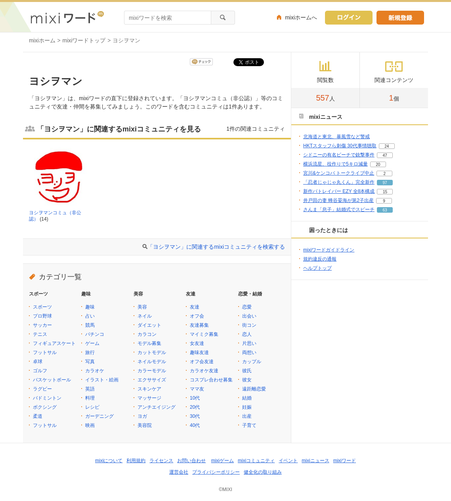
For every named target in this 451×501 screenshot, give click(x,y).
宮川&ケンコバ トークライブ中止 (338, 173)
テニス (40, 334)
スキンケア (149, 389)
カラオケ (94, 370)
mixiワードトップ (84, 40)
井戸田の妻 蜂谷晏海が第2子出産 (338, 200)
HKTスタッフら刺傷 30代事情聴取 (339, 146)
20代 (195, 407)
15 (385, 192)
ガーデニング (99, 416)
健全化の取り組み (263, 472)
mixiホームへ (301, 17)
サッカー (42, 325)
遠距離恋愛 (254, 389)
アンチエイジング (157, 407)
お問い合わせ (191, 460)
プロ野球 (42, 316)
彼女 (247, 380)
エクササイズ (152, 380)
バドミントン (47, 398)
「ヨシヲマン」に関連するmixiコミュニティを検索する (216, 247)
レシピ (92, 407)
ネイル (145, 316)
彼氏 (247, 370)
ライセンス (161, 460)
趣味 (90, 307)
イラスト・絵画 (101, 380)
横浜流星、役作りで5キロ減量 (335, 164)
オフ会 (197, 316)
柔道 (37, 416)
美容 (142, 307)
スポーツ (42, 307)
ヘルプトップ (317, 268)
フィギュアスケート (54, 343)
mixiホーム (42, 40)
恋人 (247, 334)
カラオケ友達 (204, 370)
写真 (90, 361)
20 (378, 164)
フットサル (45, 352)
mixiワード (344, 460)
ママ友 (197, 389)
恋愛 (247, 307)
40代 (195, 425)
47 (384, 155)
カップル (251, 361)
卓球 (37, 361)
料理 (90, 398)
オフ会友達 (202, 361)
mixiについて (108, 460)
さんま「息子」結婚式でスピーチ (339, 209)
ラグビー (42, 389)
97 (384, 183)
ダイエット (149, 325)
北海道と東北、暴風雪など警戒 (336, 136)
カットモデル (152, 352)
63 (384, 210)
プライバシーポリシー (216, 472)
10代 (195, 398)
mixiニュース (315, 460)
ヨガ (142, 416)
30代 (195, 416)
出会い (249, 316)
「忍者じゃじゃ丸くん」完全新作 (339, 182)
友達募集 (199, 325)
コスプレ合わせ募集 (211, 380)
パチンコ (94, 334)
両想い (249, 352)
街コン (249, 325)
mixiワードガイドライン (328, 250)
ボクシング (45, 407)
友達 (194, 307)
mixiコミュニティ (256, 460)
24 (386, 146)
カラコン (147, 334)
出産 (247, 416)
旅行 (90, 352)
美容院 (145, 425)
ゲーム (92, 343)
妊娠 (247, 407)
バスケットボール (52, 380)
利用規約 (135, 460)
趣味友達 (199, 352)
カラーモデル (152, 370)
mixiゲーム (222, 460)
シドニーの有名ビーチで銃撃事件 (339, 155)
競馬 (90, 325)
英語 (90, 389)
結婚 (247, 398)
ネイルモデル (152, 361)
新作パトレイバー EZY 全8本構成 (339, 191)
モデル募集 (149, 343)
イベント (288, 460)
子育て (249, 425)
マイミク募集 (204, 334)
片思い (249, 343)
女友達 (197, 343)
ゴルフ (40, 370)
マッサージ (149, 398)
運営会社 (178, 472)
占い (90, 316)
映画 (90, 425)
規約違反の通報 (319, 259)
